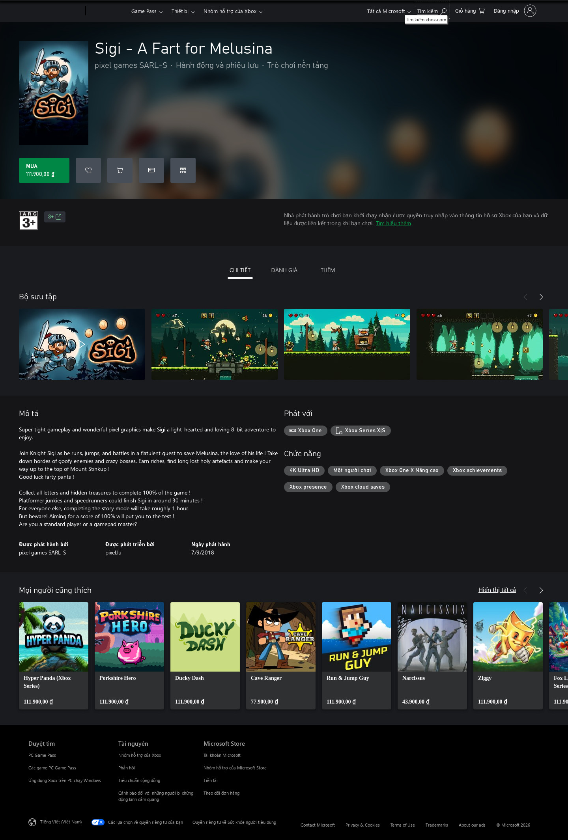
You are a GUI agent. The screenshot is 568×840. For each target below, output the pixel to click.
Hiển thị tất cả (497, 589)
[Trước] (525, 296)
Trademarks (437, 824)
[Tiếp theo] (541, 296)
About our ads (472, 824)
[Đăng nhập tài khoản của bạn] (514, 10)
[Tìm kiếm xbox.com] (432, 10)
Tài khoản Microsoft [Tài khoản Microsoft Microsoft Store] (222, 755)
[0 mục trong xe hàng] (470, 10)
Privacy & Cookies (363, 824)
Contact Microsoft (318, 824)
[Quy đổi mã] (183, 170)
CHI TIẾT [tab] (240, 270)
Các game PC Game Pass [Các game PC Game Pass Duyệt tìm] (52, 767)
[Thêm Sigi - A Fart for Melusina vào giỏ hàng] (120, 170)
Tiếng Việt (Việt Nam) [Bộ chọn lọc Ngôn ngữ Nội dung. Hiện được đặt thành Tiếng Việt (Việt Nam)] (61, 821)
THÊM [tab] (328, 270)
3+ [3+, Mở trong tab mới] (55, 217)
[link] (53, 655)
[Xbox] (107, 11)
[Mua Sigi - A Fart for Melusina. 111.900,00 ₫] (44, 170)
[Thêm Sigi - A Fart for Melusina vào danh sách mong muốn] (88, 170)
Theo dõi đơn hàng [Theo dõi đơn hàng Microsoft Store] (221, 792)
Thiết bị (180, 10)
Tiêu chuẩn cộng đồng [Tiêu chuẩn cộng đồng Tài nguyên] (139, 780)
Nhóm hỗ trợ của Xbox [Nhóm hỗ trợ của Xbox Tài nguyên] (139, 755)
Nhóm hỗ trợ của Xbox (230, 10)
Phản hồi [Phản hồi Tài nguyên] (126, 767)
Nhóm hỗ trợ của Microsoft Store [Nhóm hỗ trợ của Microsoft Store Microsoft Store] (235, 767)
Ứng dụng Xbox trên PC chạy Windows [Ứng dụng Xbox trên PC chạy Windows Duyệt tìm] (64, 780)
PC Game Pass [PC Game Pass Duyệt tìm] (42, 755)
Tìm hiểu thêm (393, 223)
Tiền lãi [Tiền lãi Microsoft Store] (211, 780)
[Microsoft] (55, 11)
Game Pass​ (144, 10)
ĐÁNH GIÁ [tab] (284, 270)
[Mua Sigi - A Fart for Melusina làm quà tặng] (151, 170)
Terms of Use (402, 824)
